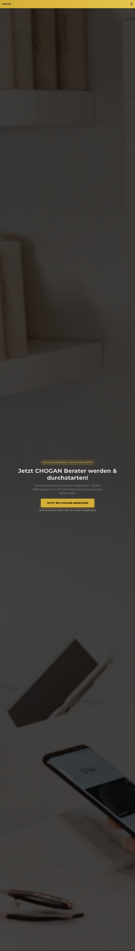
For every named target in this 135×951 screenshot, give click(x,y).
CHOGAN (6, 4)
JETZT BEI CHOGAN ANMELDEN (67, 503)
